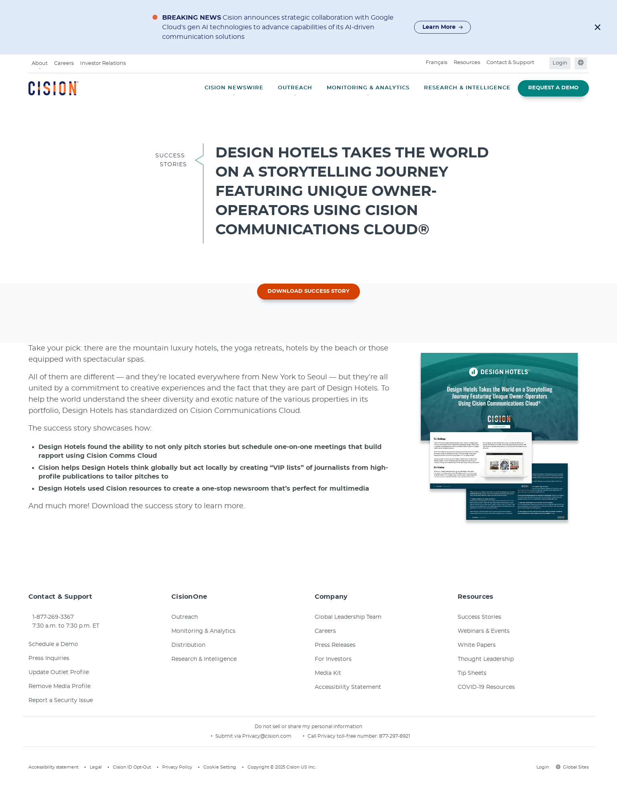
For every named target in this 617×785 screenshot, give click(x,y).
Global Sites (572, 767)
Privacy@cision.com (266, 736)
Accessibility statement (53, 767)
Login (560, 63)
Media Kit (328, 673)
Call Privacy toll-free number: (343, 736)
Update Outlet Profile (58, 672)
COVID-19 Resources (486, 687)
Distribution (188, 645)
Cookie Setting (219, 767)
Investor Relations (103, 63)
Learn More (442, 27)
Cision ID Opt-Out (132, 767)
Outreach (184, 617)
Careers (64, 63)
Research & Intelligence (204, 659)
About (40, 63)
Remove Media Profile (59, 686)
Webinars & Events (484, 631)
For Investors (333, 659)
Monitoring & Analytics (203, 631)
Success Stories (479, 617)
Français (436, 62)
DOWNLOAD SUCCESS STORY (308, 291)
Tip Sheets (472, 673)
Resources (467, 62)
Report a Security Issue (60, 700)
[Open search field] (542, 63)
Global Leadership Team (348, 617)
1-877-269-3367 (53, 617)
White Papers (477, 645)
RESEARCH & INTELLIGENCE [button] (467, 88)
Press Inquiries (48, 658)
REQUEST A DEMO (553, 88)
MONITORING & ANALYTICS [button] (368, 88)
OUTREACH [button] (295, 88)
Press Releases (335, 645)
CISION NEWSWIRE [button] (234, 88)
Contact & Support (510, 62)
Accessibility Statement (348, 687)
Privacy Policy (177, 767)
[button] (597, 27)
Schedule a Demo (53, 644)
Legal (96, 767)
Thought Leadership (486, 659)
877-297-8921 (394, 736)
